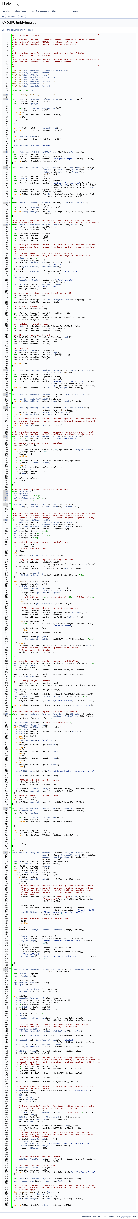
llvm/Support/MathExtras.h (36, 86)
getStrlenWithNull (36, 225)
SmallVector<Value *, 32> (29, 872)
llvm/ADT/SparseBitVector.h (37, 73)
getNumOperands (38, 1139)
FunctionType (20, 696)
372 (5, 852)
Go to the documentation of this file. (18, 29)
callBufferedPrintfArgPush (25, 852)
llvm (32, 90)
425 (5, 969)
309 (5, 714)
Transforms (11, 16)
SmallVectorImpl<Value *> (66, 716)
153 (5, 370)
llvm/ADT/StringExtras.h (35, 75)
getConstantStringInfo (34, 588)
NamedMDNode (22, 1090)
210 (5, 496)
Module (17, 229)
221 (5, 520)
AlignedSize (28, 498)
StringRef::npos (81, 449)
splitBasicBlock (39, 262)
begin (66, 337)
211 (5, 498)
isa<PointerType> (27, 136)
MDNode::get (41, 1119)
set (23, 474)
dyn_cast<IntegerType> (44, 108)
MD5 (20, 1095)
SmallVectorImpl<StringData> (31, 526)
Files (66, 11)
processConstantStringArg (38, 714)
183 (5, 436)
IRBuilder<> (52, 99)
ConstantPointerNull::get (34, 1031)
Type (16, 689)
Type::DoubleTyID (48, 128)
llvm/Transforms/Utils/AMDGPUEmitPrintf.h (45, 71)
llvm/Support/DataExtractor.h (38, 81)
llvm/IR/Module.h (32, 79)
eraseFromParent (50, 266)
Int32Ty (23, 178)
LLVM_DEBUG (26, 912)
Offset (41, 725)
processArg (32, 407)
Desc (78, 167)
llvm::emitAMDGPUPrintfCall (34, 969)
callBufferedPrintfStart (39, 520)
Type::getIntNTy (40, 789)
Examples (76, 11)
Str (26, 493)
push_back (38, 573)
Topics (31, 11)
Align (74, 896)
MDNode (22, 1119)
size (59, 590)
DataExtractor (21, 722)
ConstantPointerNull (26, 1029)
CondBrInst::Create (26, 1051)
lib (3, 16)
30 (5, 99)
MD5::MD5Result (26, 1097)
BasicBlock (19, 258)
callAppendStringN (36, 370)
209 (5, 493)
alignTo (44, 590)
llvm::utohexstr (41, 1112)
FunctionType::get (52, 696)
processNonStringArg (37, 808)
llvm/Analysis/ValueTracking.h (39, 77)
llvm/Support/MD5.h (33, 84)
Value (22, 99)
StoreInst (23, 938)
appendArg (32, 203)
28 (5, 95)
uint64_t (27, 729)
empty (51, 1009)
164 (5, 394)
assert (17, 976)
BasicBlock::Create (34, 271)
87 (5, 225)
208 (5, 491)
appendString (34, 394)
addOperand (31, 1121)
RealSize (26, 496)
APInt (19, 775)
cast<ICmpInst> (37, 1035)
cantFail (20, 771)
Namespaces (42, 11)
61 (5, 167)
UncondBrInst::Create (25, 350)
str (42, 718)
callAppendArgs (35, 167)
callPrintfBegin (35, 152)
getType (34, 103)
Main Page (7, 11)
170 (5, 407)
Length (58, 372)
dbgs (35, 912)
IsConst (23, 500)
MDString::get (52, 1117)
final (29, 1101)
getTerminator (30, 266)
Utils (21, 16)
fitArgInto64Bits (36, 99)
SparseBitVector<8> (51, 436)
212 (5, 500)
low (57, 1112)
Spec (24, 467)
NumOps (23, 974)
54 (5, 152)
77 (5, 203)
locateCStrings (33, 436)
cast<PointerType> (57, 1031)
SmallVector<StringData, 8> (30, 998)
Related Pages (20, 11)
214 (5, 504)
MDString (23, 1117)
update (29, 1099)
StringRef (73, 436)
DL (35, 811)
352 (5, 808)
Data (22, 326)
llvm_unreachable (23, 145)
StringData (25, 491)
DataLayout (26, 811)
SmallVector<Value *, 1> (26, 665)
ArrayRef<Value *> (50, 522)
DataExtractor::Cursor (25, 725)
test (38, 584)
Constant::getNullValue (59, 299)
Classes (56, 11)
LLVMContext (22, 1002)
